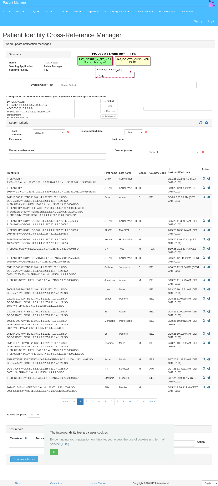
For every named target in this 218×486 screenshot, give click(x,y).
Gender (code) (123, 150)
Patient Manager (15, 2)
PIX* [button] (48, 11)
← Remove (109, 111)
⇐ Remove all (109, 116)
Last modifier (17, 133)
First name (15, 139)
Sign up (198, 21)
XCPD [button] (63, 11)
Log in (211, 21)
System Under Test (42, 84)
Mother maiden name (21, 150)
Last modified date (91, 131)
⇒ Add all (109, 101)
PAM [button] (20, 11)
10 (136, 401)
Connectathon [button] (144, 11)
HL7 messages (167, 11)
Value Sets (187, 11)
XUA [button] (77, 11)
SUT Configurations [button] (117, 11)
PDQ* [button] (34, 11)
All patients (93, 11)
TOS (65, 444)
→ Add (108, 106)
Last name (118, 139)
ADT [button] (6, 11)
